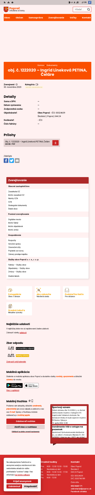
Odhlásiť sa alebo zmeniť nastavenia (25, 394)
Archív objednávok (34, 50)
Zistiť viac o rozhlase (25, 389)
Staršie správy (58, 403)
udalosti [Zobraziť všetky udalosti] (23, 295)
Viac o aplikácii (12, 353)
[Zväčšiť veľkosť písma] (77, 2)
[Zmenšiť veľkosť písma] (72, 2)
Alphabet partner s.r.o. (35, 482)
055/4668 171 (76, 449)
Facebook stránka (79, 454)
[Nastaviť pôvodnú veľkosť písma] (74, 2)
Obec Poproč (31, 486)
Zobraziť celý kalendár (16, 324)
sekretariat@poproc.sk (81, 452)
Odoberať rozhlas (25, 384)
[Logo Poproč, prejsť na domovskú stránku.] (14, 9)
